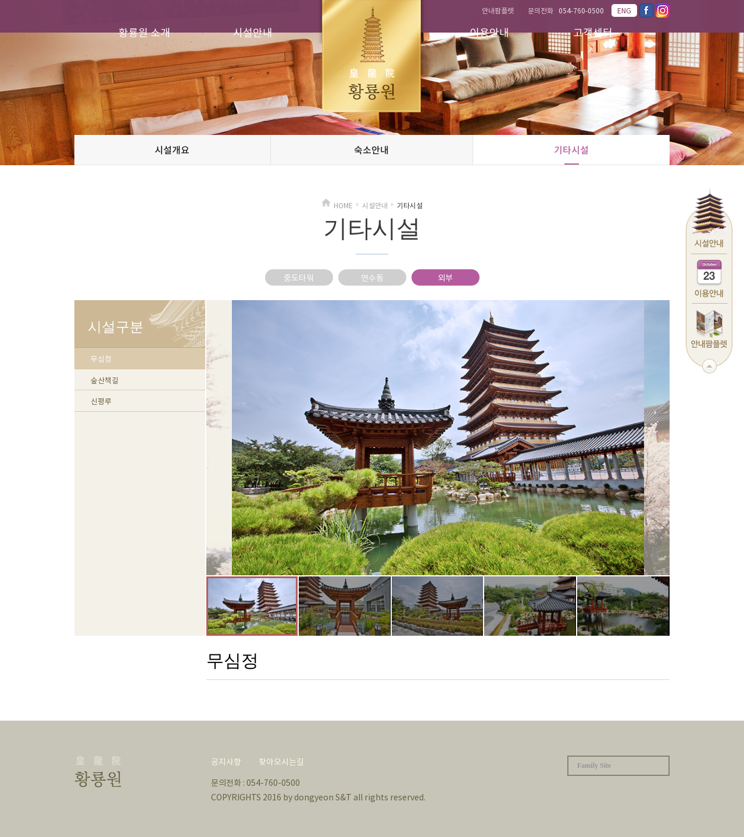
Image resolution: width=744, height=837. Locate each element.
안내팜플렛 (498, 10)
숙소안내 (371, 149)
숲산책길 (105, 380)
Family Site (594, 765)
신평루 (101, 401)
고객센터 (593, 32)
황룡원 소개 (144, 32)
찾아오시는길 (281, 761)
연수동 (372, 277)
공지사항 (226, 761)
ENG (624, 10)
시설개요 (172, 149)
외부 (445, 277)
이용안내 (489, 32)
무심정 (101, 358)
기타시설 (571, 149)
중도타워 (299, 277)
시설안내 (253, 32)
